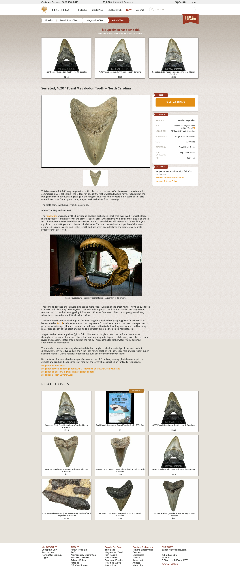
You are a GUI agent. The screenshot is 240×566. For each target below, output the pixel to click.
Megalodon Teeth (187, 152)
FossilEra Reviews (80, 557)
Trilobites (110, 549)
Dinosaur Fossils (113, 560)
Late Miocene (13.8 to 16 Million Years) (184, 127)
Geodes (137, 552)
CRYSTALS (97, 10)
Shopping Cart (49, 549)
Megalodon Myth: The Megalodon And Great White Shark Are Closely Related (80, 368)
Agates (136, 562)
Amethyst (138, 560)
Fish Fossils (111, 555)
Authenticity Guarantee (83, 555)
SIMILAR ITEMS (175, 102)
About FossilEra (79, 549)
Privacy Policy (78, 560)
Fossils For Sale (113, 547)
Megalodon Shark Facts (53, 365)
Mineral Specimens (143, 549)
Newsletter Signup (52, 555)
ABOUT (140, 10)
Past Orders (48, 552)
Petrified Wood (113, 562)
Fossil (60, 323)
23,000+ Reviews (118, 2)
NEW (129, 10)
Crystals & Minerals (143, 547)
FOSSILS (82, 10)
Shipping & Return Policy (166, 181)
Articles (75, 562)
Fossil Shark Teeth (187, 147)
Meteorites (138, 555)
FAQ (73, 552)
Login (193, 2)
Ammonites (111, 557)
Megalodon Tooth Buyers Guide (57, 374)
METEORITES (115, 10)
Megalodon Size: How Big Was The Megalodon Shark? (68, 371)
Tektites (137, 557)
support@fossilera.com (174, 549)
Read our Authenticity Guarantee (170, 177)
